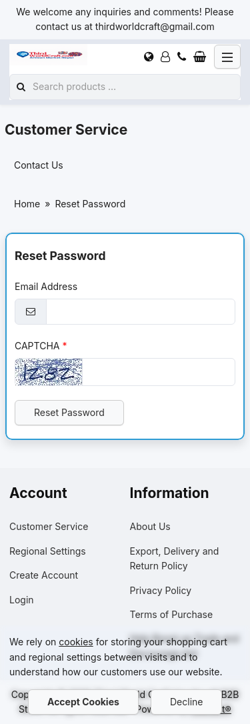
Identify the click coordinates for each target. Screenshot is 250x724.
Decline (186, 701)
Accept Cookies (83, 701)
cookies (76, 641)
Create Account (43, 575)
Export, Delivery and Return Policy (174, 558)
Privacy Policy (161, 590)
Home (27, 203)
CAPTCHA (37, 345)
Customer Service (48, 526)
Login (21, 599)
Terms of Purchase (171, 614)
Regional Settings (47, 551)
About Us (150, 526)
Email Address (46, 286)
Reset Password (69, 412)
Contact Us (38, 165)
